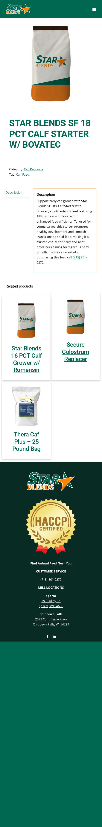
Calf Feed (22, 174)
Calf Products (33, 169)
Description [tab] (14, 193)
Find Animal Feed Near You (51, 563)
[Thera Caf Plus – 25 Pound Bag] (26, 406)
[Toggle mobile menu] (94, 9)
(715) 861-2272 (50, 580)
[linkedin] (54, 636)
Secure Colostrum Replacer (75, 352)
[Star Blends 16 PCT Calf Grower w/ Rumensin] (26, 320)
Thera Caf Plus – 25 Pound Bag (26, 441)
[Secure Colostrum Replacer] (76, 317)
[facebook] (47, 636)
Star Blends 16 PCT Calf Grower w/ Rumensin (26, 359)
